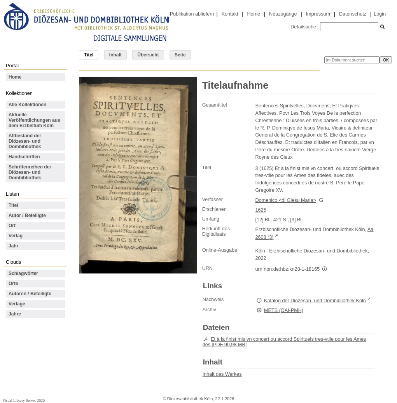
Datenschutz (352, 14)
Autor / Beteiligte (27, 215)
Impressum (318, 14)
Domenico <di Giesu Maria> (285, 200)
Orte (13, 283)
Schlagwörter (23, 273)
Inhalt (115, 55)
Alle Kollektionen (27, 104)
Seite (180, 55)
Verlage (17, 304)
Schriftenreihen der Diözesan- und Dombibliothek (30, 172)
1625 (260, 210)
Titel (13, 205)
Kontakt (230, 14)
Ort (12, 225)
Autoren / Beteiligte (30, 293)
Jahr (13, 246)
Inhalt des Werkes (222, 374)
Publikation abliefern (192, 14)
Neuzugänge (283, 14)
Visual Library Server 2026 (23, 400)
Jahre (15, 314)
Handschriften (24, 156)
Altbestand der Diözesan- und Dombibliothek (25, 141)
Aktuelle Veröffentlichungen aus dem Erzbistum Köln (34, 120)
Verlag (16, 235)
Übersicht (148, 55)
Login (380, 14)
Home (253, 14)
